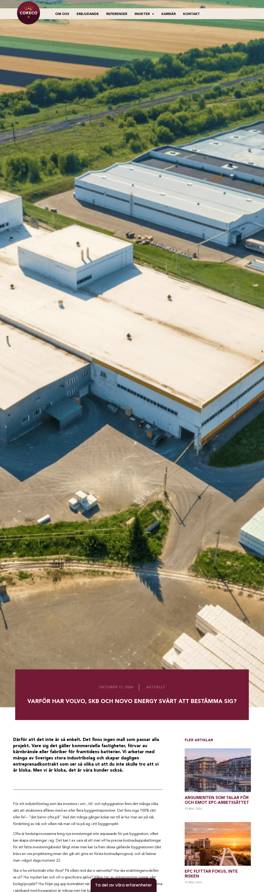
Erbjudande (88, 14)
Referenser (116, 14)
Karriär (168, 14)
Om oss (62, 14)
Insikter (144, 14)
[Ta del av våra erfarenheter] (124, 885)
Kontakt (191, 14)
